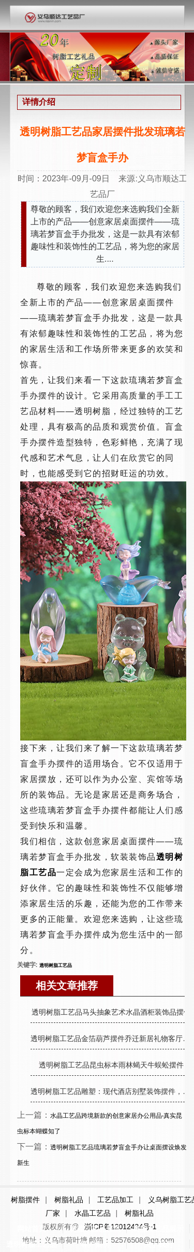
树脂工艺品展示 (158, 1229)
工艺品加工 (115, 1200)
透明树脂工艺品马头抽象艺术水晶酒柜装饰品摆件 (111, 1012)
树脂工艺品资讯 (95, 1229)
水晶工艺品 (92, 1213)
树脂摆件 (25, 1200)
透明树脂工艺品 (31, 1244)
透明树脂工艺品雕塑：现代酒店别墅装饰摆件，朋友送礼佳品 (111, 1091)
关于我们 (158, 1244)
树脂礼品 (68, 1200)
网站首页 (31, 1229)
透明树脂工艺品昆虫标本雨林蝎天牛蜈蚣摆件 (111, 1065)
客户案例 (95, 1244)
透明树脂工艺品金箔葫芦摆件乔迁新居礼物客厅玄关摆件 (111, 1038)
